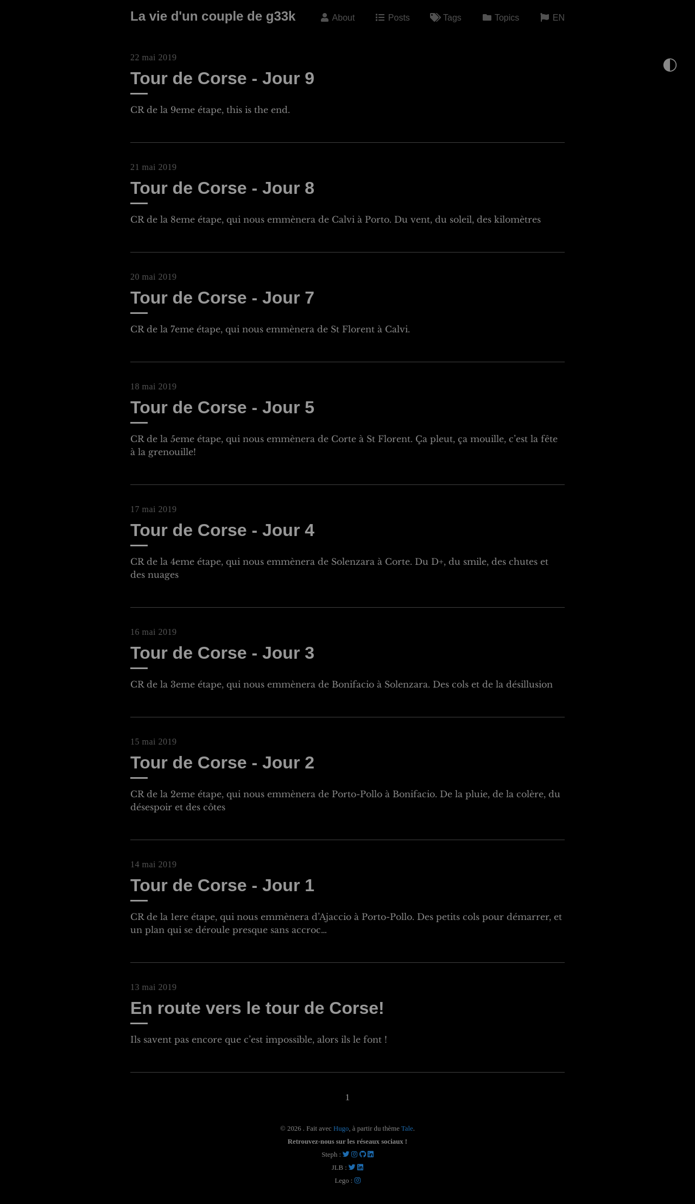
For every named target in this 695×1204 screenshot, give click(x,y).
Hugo (341, 1128)
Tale (407, 1128)
